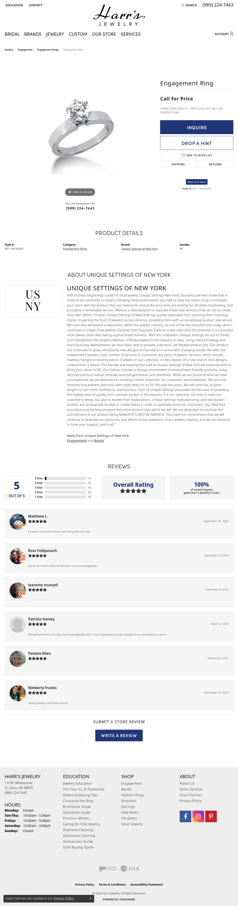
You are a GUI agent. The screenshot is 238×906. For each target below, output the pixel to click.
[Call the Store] (16, 792)
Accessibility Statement (146, 885)
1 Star (39, 497)
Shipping (178, 164)
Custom (78, 34)
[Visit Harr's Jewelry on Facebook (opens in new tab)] (185, 816)
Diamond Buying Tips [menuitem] (80, 795)
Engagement (25, 49)
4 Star (39, 483)
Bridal (12, 34)
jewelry (9, 49)
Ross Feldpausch (42, 550)
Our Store (104, 34)
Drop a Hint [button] (197, 143)
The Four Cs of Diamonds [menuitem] (83, 789)
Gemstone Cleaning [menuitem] (79, 835)
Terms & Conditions (112, 885)
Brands (32, 34)
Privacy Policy (191, 801)
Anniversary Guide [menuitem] (78, 841)
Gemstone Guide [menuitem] (77, 812)
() (89, 478)
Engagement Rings (48, 49)
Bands (99, 440)
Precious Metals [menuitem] (76, 818)
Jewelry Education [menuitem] (77, 783)
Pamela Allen (39, 653)
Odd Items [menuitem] (130, 812)
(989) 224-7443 (80, 208)
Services (131, 34)
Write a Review (119, 735)
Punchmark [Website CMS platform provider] (127, 899)
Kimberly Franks (42, 687)
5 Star (39, 478)
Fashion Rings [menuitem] (132, 795)
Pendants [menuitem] (129, 818)
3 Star (39, 488)
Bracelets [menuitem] (128, 801)
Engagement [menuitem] (131, 783)
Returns (215, 164)
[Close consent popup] (90, 898)
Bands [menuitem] (126, 789)
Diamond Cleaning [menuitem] (78, 830)
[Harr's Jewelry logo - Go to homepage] (119, 15)
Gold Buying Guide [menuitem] (78, 847)
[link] (35, 5)
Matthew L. (38, 516)
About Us (187, 783)
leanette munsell (43, 585)
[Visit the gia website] (130, 868)
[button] (14, 5)
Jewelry (55, 34)
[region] (80, 128)
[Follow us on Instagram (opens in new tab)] (198, 816)
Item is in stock (197, 182)
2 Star (39, 492)
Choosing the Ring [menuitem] (78, 801)
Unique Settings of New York (139, 248)
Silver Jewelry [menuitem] (132, 824)
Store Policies (191, 795)
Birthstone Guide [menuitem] (77, 806)
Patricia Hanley (41, 619)
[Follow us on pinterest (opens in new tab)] (211, 816)
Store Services (191, 789)
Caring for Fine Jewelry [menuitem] (81, 824)
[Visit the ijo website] (107, 868)
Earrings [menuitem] (128, 806)
